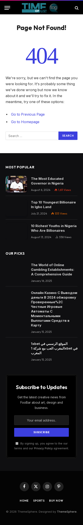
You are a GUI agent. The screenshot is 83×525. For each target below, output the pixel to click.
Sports (39, 500)
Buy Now (56, 500)
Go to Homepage (25, 122)
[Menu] (7, 8)
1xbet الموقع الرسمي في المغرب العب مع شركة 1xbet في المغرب (54, 348)
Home (24, 500)
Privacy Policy (43, 448)
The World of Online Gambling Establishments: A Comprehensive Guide (52, 269)
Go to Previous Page (28, 114)
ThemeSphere (67, 511)
